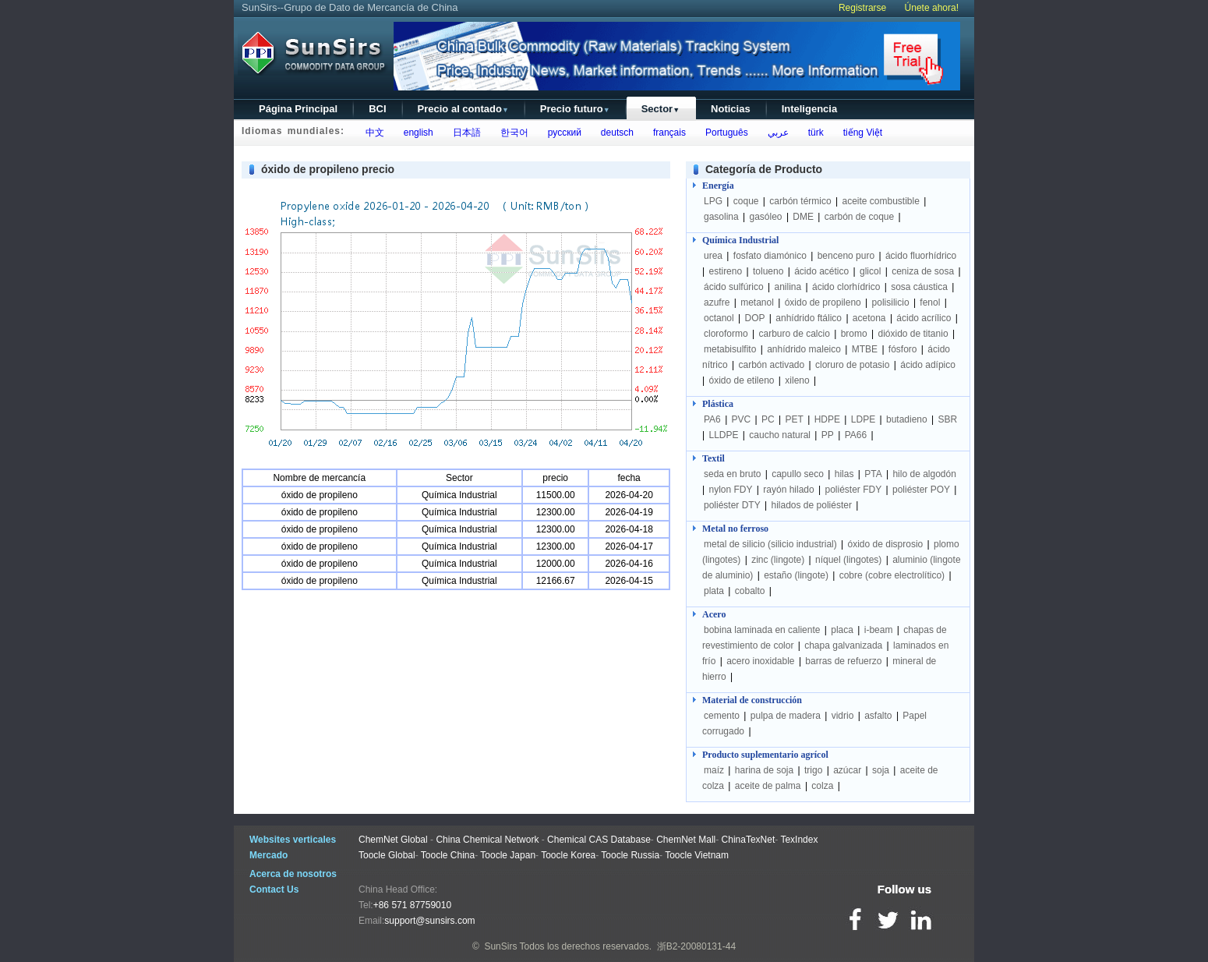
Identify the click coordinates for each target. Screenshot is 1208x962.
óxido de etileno (741, 380)
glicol (870, 271)
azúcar (847, 770)
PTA (872, 474)
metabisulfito (730, 349)
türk (813, 132)
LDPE (863, 419)
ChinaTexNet (748, 839)
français (667, 132)
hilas (844, 474)
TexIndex (799, 839)
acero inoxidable (760, 661)
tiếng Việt (860, 132)
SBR (948, 419)
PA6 (712, 419)
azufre (716, 302)
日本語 (464, 132)
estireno (725, 271)
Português (723, 132)
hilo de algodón (923, 474)
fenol (930, 302)
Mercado (268, 855)
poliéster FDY (853, 489)
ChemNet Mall (685, 839)
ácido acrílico (923, 318)
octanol (719, 318)
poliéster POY (921, 489)
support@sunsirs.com (429, 920)
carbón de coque (859, 216)
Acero (714, 614)
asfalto (878, 715)
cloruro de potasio (852, 364)
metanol (757, 302)
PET (795, 419)
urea (713, 255)
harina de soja (764, 770)
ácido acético (821, 271)
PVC (741, 419)
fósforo (902, 349)
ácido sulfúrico (734, 286)
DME (803, 216)
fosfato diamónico (770, 255)
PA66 (856, 435)
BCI (377, 109)
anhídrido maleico (804, 349)
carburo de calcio (793, 333)
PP (827, 435)
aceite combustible (880, 201)
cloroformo (726, 333)
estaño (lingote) (796, 575)
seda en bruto (732, 474)
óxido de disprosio (887, 544)
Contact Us (273, 889)
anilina (788, 286)
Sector (660, 109)
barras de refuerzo (843, 661)
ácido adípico (927, 364)
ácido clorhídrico (846, 286)
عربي (775, 132)
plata (714, 590)
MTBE (865, 349)
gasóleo (766, 216)
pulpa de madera (786, 715)
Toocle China (448, 855)
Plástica (717, 403)
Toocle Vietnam (697, 855)
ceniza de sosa (923, 271)
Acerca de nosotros (293, 873)
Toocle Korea (568, 855)
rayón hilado (788, 489)
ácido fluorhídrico (920, 255)
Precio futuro (575, 109)
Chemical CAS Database (599, 839)
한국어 (511, 132)
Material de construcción (752, 700)
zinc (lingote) (777, 559)
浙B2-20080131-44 (696, 946)
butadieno (906, 419)
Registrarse (862, 7)
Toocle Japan (507, 855)
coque (746, 201)
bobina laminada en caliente (762, 629)
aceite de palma (768, 785)
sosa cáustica (919, 286)
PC (768, 419)
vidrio (843, 715)
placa (842, 629)
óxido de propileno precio (327, 169)
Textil (713, 458)
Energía (718, 185)
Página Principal (298, 109)
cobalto (750, 590)
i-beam (878, 629)
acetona (869, 318)
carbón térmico (800, 201)
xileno (797, 380)
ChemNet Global (393, 839)
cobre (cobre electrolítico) (892, 575)
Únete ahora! (932, 7)
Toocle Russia (630, 855)
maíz (714, 770)
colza (822, 785)
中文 (372, 132)
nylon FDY (730, 489)
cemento (722, 715)
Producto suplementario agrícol (765, 754)
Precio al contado (463, 109)
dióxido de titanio (913, 333)
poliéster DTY (732, 505)
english (415, 132)
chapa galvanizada (843, 645)
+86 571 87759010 (412, 905)
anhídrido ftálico (808, 318)
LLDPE (723, 435)
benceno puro (846, 255)
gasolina (721, 216)
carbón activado (771, 364)
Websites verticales (292, 839)
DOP (755, 318)
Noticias (731, 109)
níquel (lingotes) (848, 559)
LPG (713, 201)
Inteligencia (810, 109)
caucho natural (780, 435)
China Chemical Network (487, 839)
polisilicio (891, 302)
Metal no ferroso (735, 528)
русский (561, 132)
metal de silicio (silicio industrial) (770, 544)
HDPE (827, 419)
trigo (813, 770)
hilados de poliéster (812, 505)
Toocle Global (387, 855)
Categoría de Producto (763, 169)
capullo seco (798, 474)
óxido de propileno (823, 302)
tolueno (768, 271)
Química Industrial (740, 240)
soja (880, 770)
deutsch (614, 132)
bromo (854, 333)
